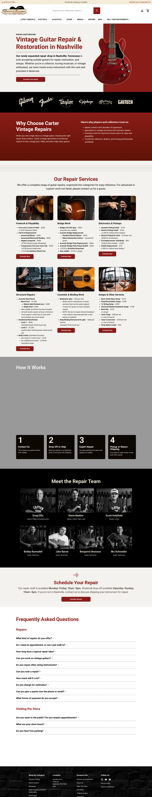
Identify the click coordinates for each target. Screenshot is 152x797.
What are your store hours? (31, 724)
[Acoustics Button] (58, 19)
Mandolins (32, 786)
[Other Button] (70, 19)
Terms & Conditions (107, 787)
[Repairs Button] (91, 19)
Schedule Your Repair (30, 79)
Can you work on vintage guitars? (34, 658)
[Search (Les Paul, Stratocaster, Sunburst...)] (73, 10)
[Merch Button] (81, 19)
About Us (80, 783)
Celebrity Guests (82, 793)
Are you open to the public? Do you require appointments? (47, 717)
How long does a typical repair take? (36, 651)
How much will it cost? (28, 678)
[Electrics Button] (43, 19)
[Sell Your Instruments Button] (119, 19)
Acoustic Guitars (34, 779)
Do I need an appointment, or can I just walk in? (41, 645)
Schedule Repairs (76, 599)
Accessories (33, 796)
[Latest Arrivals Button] (27, 19)
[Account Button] (142, 11)
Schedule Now (25, 256)
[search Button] (96, 10)
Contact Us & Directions (85, 779)
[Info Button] (101, 19)
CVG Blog (80, 790)
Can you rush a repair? (28, 671)
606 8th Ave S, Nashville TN (139, 2)
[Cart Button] (148, 11)
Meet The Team (82, 786)
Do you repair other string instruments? (37, 665)
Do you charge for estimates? (32, 685)
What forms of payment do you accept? (37, 698)
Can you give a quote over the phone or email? (41, 691)
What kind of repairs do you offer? (35, 638)
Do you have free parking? (31, 731)
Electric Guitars (34, 783)
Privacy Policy (105, 783)
